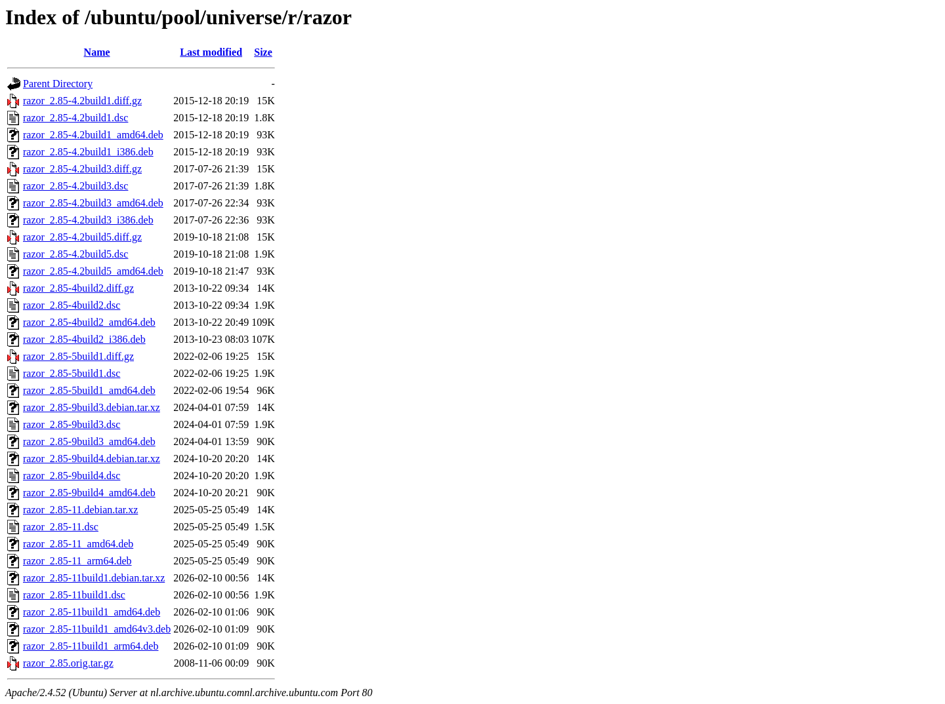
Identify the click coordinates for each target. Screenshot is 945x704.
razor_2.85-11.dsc (60, 526)
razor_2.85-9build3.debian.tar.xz (91, 407)
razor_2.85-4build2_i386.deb (84, 339)
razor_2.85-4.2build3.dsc (75, 185)
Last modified (211, 52)
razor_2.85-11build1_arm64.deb (90, 646)
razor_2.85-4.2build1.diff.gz (82, 100)
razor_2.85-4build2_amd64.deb (89, 322)
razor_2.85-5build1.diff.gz (78, 356)
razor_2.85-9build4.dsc (71, 475)
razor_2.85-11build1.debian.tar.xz (94, 577)
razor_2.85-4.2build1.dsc (75, 117)
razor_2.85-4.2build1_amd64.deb (93, 134)
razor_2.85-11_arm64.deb (77, 560)
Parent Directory (58, 83)
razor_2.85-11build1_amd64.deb (91, 611)
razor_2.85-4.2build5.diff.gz (82, 237)
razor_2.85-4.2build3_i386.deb (88, 219)
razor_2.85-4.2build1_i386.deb (88, 151)
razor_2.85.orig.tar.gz (68, 663)
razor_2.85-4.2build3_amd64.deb (93, 202)
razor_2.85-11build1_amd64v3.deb (97, 629)
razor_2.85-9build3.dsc (71, 424)
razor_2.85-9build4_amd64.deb (89, 492)
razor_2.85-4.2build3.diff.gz (82, 168)
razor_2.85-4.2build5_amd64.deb (93, 271)
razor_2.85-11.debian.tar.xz (80, 509)
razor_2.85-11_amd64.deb (78, 543)
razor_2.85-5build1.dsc (71, 373)
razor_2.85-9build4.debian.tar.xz (91, 458)
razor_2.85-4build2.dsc (71, 305)
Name (97, 52)
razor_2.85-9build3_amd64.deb (89, 441)
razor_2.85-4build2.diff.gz (78, 288)
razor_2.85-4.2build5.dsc (75, 254)
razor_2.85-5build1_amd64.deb (89, 390)
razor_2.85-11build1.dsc (74, 594)
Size (263, 52)
